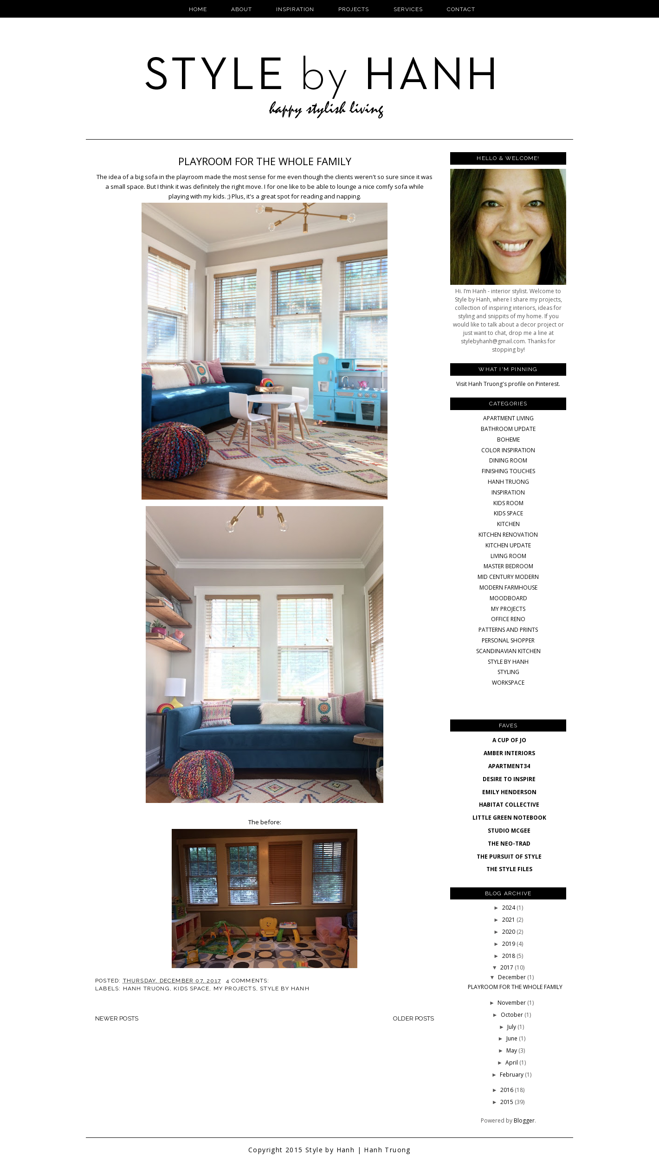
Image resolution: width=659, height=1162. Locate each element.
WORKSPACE (508, 683)
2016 (507, 1090)
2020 (509, 932)
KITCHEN (508, 524)
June (512, 1038)
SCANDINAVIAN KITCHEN (508, 651)
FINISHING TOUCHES (508, 471)
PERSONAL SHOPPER (508, 640)
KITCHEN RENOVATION (508, 535)
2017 (507, 967)
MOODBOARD (508, 598)
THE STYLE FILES (509, 869)
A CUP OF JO (509, 740)
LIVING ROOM (508, 556)
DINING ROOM (508, 460)
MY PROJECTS (234, 988)
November (512, 1003)
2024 (509, 908)
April (512, 1062)
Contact (461, 9)
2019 (509, 944)
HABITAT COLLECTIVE (509, 805)
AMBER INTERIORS (509, 753)
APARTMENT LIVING (508, 418)
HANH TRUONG (146, 988)
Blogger (524, 1120)
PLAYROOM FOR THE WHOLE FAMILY (264, 161)
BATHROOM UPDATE (508, 429)
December (512, 977)
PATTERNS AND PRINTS (508, 630)
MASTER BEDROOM (508, 566)
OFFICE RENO (508, 619)
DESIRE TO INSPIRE (509, 779)
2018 (509, 956)
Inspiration (295, 9)
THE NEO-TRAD (509, 843)
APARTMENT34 (509, 766)
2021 (509, 920)
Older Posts (413, 1018)
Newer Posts (116, 1018)
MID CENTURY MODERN (508, 577)
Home (198, 9)
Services (408, 9)
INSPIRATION (508, 492)
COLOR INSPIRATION (508, 450)
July (512, 1027)
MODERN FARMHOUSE (508, 587)
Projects (353, 9)
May (512, 1050)
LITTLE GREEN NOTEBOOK (509, 818)
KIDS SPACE (191, 988)
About (241, 9)
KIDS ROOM (508, 503)
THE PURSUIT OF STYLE (509, 856)
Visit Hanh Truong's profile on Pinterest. (508, 384)
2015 (507, 1102)
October (512, 1015)
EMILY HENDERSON (509, 792)
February (512, 1075)
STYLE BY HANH (285, 988)
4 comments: (248, 980)
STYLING (508, 672)
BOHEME (508, 439)
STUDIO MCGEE (509, 831)
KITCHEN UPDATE (508, 545)
